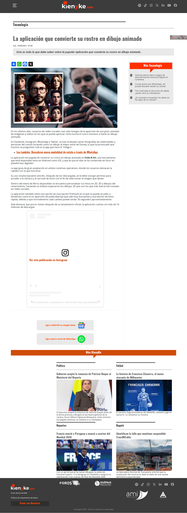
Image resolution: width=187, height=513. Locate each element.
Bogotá (120, 425)
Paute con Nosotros (30, 503)
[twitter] (157, 6)
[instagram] (151, 6)
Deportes (61, 425)
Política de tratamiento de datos (24, 498)
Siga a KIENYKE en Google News (65, 325)
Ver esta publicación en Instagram (48, 260)
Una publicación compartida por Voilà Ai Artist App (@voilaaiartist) (65, 302)
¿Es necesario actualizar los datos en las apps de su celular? (152, 98)
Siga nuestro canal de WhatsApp (65, 339)
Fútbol (119, 366)
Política (60, 366)
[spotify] (139, 6)
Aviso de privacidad (19, 493)
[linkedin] (163, 6)
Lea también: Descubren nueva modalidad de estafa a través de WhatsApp (57, 152)
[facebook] (175, 6)
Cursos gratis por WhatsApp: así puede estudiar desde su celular (150, 85)
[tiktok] (145, 6)
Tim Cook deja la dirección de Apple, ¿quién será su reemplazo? (152, 91)
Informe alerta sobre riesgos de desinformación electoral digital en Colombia (151, 77)
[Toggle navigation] (15, 5)
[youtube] (169, 6)
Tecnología (20, 25)
